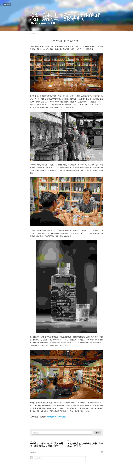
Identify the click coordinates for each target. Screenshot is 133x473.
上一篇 (32, 441)
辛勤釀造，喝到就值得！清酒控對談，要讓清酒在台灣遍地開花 (46, 445)
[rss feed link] (102, 452)
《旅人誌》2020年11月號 (56, 417)
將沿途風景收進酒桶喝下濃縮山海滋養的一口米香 (85, 445)
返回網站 (7, 4)
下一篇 (70, 441)
